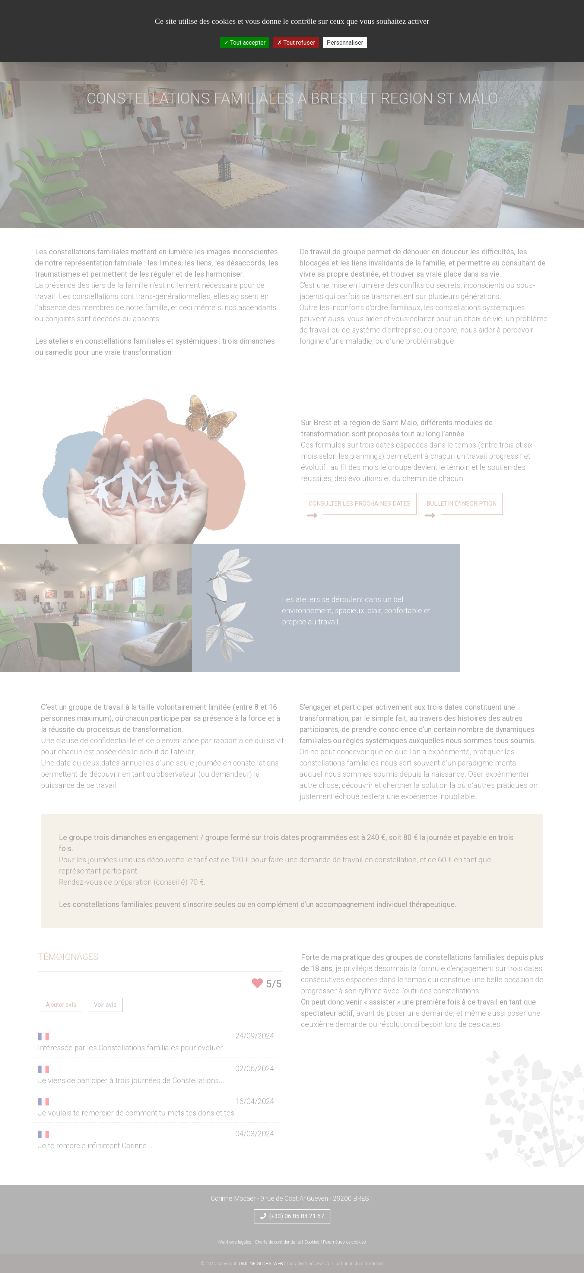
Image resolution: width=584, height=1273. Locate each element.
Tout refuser (296, 42)
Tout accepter (245, 42)
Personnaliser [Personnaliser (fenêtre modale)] (345, 42)
